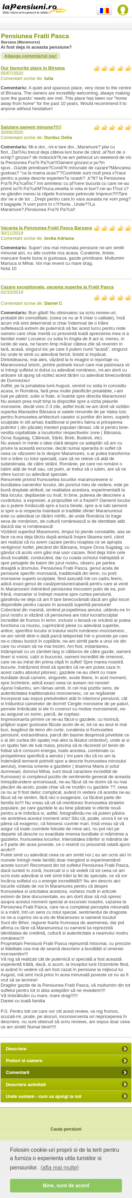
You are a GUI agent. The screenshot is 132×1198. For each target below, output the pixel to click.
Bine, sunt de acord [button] (66, 1185)
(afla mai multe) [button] (60, 1168)
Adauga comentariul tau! (30, 55)
